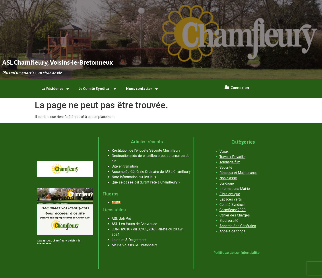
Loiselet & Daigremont (129, 240)
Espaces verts (230, 199)
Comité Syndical (231, 205)
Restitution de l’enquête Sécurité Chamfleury (146, 150)
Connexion (240, 88)
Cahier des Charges (234, 215)
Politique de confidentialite (236, 253)
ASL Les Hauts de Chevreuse (134, 224)
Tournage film (229, 162)
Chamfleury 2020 (232, 210)
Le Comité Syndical (98, 89)
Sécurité (225, 167)
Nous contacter (142, 89)
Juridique (226, 183)
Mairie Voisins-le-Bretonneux (134, 245)
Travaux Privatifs (232, 157)
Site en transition (125, 166)
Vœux (224, 151)
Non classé (228, 178)
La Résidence (55, 89)
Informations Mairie (234, 189)
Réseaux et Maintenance (238, 173)
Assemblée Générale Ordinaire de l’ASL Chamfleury (151, 172)
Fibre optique (229, 194)
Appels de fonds (232, 231)
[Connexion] (227, 87)
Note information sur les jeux (134, 177)
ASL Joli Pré (121, 218)
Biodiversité (228, 220)
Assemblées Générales (237, 226)
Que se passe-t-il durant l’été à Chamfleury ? (146, 182)
